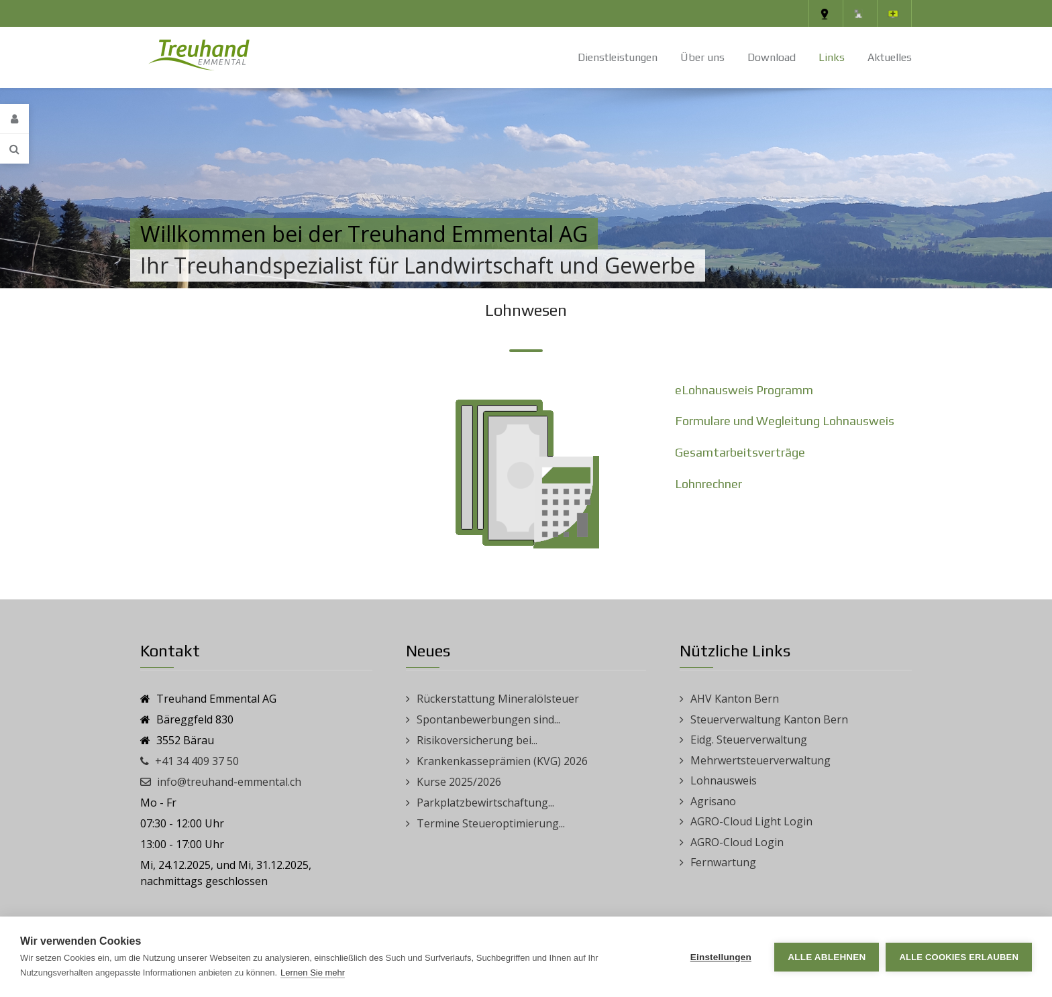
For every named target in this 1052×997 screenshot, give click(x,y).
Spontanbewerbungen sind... (488, 719)
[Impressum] (860, 13)
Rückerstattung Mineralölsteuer (498, 698)
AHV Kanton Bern (734, 698)
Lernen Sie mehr (312, 972)
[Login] (14, 119)
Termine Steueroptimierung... (491, 823)
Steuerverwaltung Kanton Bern (769, 719)
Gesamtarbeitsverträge (740, 452)
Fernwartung (723, 862)
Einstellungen (720, 957)
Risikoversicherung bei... (477, 740)
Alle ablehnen (826, 957)
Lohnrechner (708, 484)
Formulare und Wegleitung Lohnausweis (784, 421)
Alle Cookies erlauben (958, 957)
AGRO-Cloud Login (737, 842)
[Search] (14, 149)
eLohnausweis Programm (744, 390)
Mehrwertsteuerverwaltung (760, 760)
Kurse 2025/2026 (459, 781)
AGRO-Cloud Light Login (751, 821)
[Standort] (826, 13)
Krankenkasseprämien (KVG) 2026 (502, 761)
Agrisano (713, 801)
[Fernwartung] (894, 13)
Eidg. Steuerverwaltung (748, 739)
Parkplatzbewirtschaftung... (485, 802)
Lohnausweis (723, 780)
